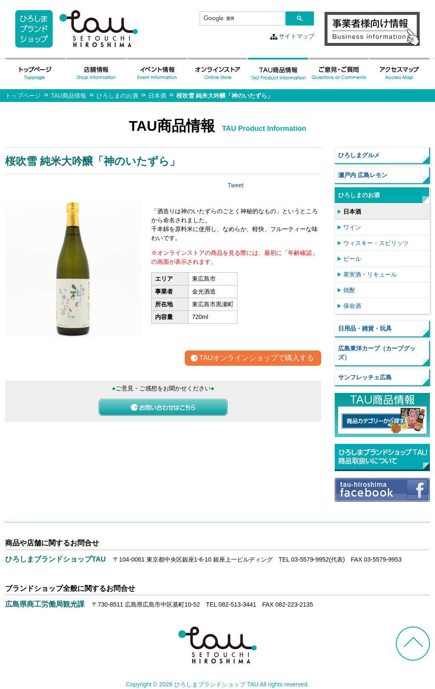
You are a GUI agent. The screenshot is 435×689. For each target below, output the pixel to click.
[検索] (241, 19)
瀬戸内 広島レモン (362, 175)
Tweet (235, 185)
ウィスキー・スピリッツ (376, 243)
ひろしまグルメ (359, 155)
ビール (352, 258)
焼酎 (349, 290)
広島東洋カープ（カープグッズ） (376, 353)
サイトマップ (296, 36)
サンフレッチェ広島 (365, 377)
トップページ (23, 95)
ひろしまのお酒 (117, 95)
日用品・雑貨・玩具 (365, 328)
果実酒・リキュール (370, 274)
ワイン (352, 227)
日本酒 (157, 95)
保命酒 (352, 305)
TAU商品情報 (68, 95)
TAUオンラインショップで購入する (256, 358)
